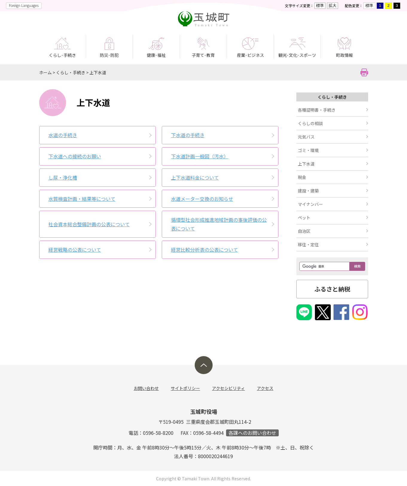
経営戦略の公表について (74, 249)
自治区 (304, 231)
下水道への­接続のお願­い (74, 156)
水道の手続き (62, 135)
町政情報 (344, 55)
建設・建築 (308, 191)
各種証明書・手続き (317, 110)
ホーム (45, 72)
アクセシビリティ (228, 388)
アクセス (265, 388)
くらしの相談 (310, 123)
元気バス (306, 137)
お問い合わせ (146, 388)
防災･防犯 (109, 55)
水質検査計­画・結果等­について (81, 198)
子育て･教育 (203, 55)
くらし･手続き (62, 55)
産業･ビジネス (250, 55)
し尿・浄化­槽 (62, 177)
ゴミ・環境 (308, 150)
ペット (304, 218)
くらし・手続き (70, 72)
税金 (302, 177)
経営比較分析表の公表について (204, 249)
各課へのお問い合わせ (252, 432)
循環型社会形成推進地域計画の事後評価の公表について (219, 224)
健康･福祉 (156, 55)
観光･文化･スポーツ (297, 55)
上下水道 (97, 72)
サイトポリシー (185, 388)
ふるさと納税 (332, 289)
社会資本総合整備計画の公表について (89, 224)
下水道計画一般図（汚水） (199, 156)
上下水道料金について (195, 177)
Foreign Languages (24, 5)
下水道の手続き (188, 135)
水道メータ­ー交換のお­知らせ (202, 198)
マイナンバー (310, 204)
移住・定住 (308, 244)
